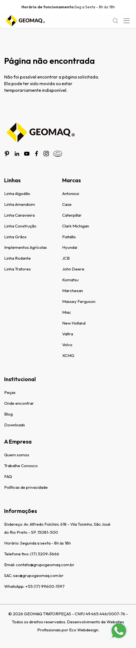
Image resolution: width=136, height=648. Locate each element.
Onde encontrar (19, 403)
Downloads (14, 424)
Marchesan (72, 290)
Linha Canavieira (19, 215)
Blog (8, 414)
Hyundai (69, 247)
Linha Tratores (17, 269)
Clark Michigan (75, 226)
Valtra (67, 333)
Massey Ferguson (78, 301)
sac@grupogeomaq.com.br (38, 575)
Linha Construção (20, 226)
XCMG (68, 355)
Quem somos (16, 454)
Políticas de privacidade (26, 487)
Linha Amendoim (19, 204)
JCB (66, 258)
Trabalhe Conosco (21, 465)
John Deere (73, 269)
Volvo (67, 344)
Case (67, 204)
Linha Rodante (17, 258)
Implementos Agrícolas (25, 247)
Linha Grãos (15, 236)
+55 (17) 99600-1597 (45, 586)
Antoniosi (70, 193)
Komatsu (70, 279)
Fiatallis (69, 236)
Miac (66, 312)
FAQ (8, 476)
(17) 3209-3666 (44, 553)
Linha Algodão (17, 193)
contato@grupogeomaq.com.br (45, 564)
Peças (10, 392)
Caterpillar (72, 215)
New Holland (73, 323)
